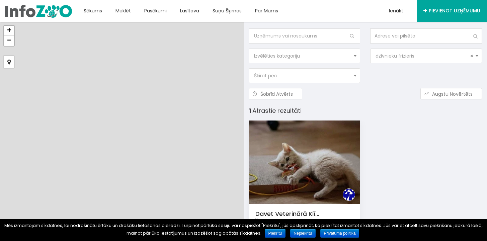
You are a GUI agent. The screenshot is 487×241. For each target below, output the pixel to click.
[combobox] (304, 56)
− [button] (9, 41)
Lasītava (189, 10)
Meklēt (123, 10)
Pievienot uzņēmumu (451, 10)
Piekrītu (275, 233)
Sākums (93, 10)
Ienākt (396, 10)
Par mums (266, 10)
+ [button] (9, 31)
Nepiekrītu (303, 233)
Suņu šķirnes (227, 10)
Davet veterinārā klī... (287, 214)
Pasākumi (155, 10)
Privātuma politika (340, 233)
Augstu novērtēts (451, 94)
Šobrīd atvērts (275, 94)
